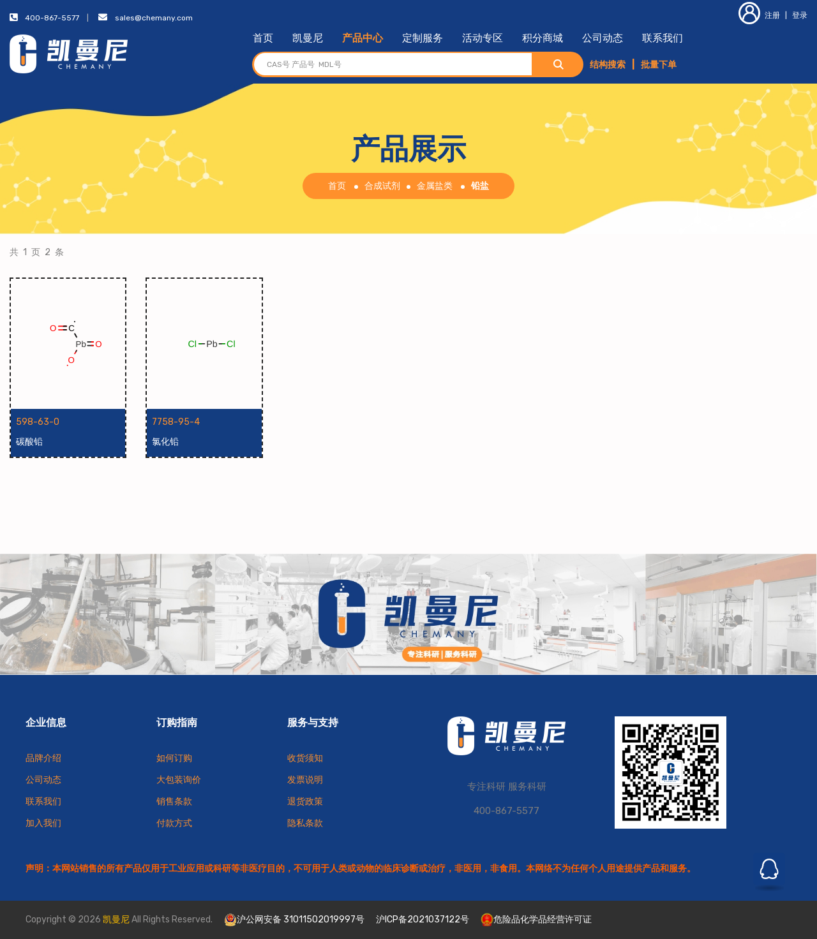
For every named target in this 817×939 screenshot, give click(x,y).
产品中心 (362, 38)
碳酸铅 (29, 441)
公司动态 (602, 38)
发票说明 (305, 779)
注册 (759, 15)
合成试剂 (382, 186)
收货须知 (305, 758)
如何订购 (174, 758)
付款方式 (174, 823)
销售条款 (174, 801)
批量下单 (659, 64)
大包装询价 (178, 779)
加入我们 (43, 823)
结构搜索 (608, 64)
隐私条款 (305, 823)
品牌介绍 (43, 758)
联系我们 (662, 38)
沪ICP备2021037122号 (422, 919)
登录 (799, 15)
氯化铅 (165, 441)
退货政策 (305, 801)
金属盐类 (435, 186)
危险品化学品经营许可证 (536, 919)
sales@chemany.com (154, 17)
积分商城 (542, 38)
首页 (263, 38)
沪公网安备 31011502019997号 (294, 919)
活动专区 (482, 38)
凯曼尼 (307, 38)
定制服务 (422, 38)
